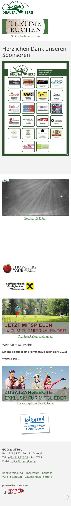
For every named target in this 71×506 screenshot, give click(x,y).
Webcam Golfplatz (35, 218)
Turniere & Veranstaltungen (36, 336)
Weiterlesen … (11, 359)
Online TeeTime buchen (25, 36)
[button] (67, 7)
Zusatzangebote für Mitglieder (35, 403)
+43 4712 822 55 (18, 457)
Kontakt (47, 473)
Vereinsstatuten (12, 476)
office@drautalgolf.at (24, 461)
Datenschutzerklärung (38, 476)
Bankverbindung (12, 473)
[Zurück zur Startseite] (17, 7)
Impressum (32, 473)
